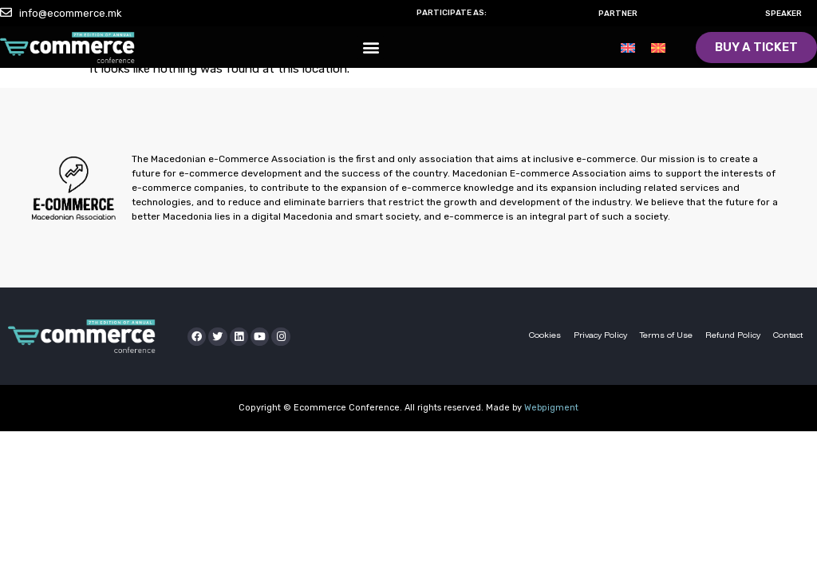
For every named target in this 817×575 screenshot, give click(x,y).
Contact (788, 335)
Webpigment (551, 407)
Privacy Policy (600, 335)
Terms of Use (666, 335)
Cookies (545, 335)
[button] (370, 48)
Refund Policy (732, 335)
